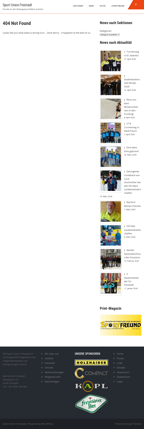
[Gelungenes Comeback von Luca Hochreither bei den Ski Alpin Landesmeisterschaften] (111, 181)
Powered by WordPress (40, 423)
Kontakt (121, 367)
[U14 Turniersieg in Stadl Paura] (111, 133)
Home (120, 353)
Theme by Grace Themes (128, 423)
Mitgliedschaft (52, 376)
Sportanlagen (52, 381)
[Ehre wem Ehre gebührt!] (111, 157)
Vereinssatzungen (54, 372)
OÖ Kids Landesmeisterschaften (132, 230)
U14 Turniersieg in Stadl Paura (131, 127)
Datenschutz (123, 376)
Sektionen (78, 6)
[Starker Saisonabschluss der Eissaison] (111, 259)
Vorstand (50, 363)
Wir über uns (52, 353)
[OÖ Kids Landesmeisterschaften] (111, 236)
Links (119, 363)
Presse (120, 358)
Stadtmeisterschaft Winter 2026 (132, 83)
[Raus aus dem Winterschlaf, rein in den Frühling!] (111, 109)
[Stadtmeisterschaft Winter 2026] (111, 85)
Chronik (49, 367)
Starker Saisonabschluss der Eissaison (132, 253)
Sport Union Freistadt (17, 5)
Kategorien (105, 30)
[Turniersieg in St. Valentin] (111, 61)
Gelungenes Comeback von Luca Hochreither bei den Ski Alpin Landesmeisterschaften (132, 182)
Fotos (102, 6)
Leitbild (49, 358)
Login (120, 381)
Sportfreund (118, 6)
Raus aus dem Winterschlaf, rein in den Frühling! (131, 107)
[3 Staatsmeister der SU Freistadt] (111, 283)
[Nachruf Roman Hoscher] (111, 212)
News (91, 6)
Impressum (123, 372)
